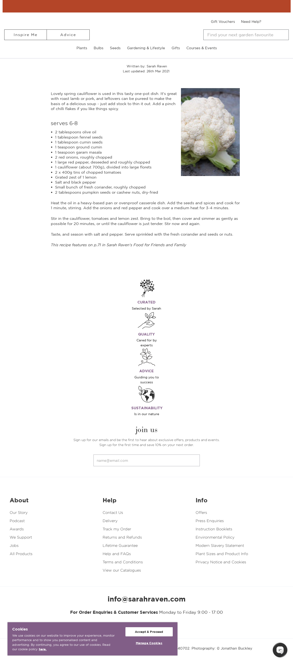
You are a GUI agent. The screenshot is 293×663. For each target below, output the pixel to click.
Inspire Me (25, 35)
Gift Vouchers (223, 22)
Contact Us (113, 513)
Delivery (110, 521)
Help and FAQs (117, 554)
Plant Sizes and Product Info (222, 554)
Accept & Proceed (149, 632)
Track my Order (117, 529)
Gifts (176, 48)
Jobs (14, 546)
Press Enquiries (210, 521)
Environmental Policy (215, 537)
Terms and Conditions (123, 562)
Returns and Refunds (122, 537)
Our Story (19, 513)
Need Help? (251, 22)
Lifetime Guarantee (120, 546)
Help (109, 500)
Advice (68, 35)
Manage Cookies (149, 643)
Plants (81, 48)
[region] (92, 638)
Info (202, 500)
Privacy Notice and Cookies (221, 562)
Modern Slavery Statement (220, 546)
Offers (201, 513)
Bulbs (98, 48)
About (19, 500)
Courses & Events (201, 48)
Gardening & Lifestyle (146, 48)
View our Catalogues (122, 570)
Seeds (115, 48)
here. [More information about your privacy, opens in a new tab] (43, 649)
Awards (17, 529)
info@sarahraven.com (147, 599)
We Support (21, 537)
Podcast (17, 521)
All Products (21, 554)
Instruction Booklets (214, 529)
